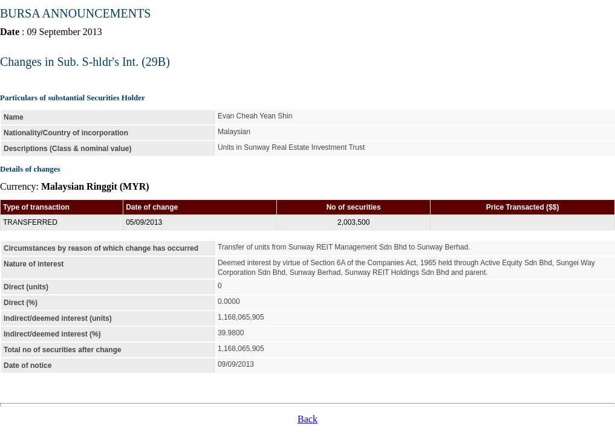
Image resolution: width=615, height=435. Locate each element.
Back (307, 419)
